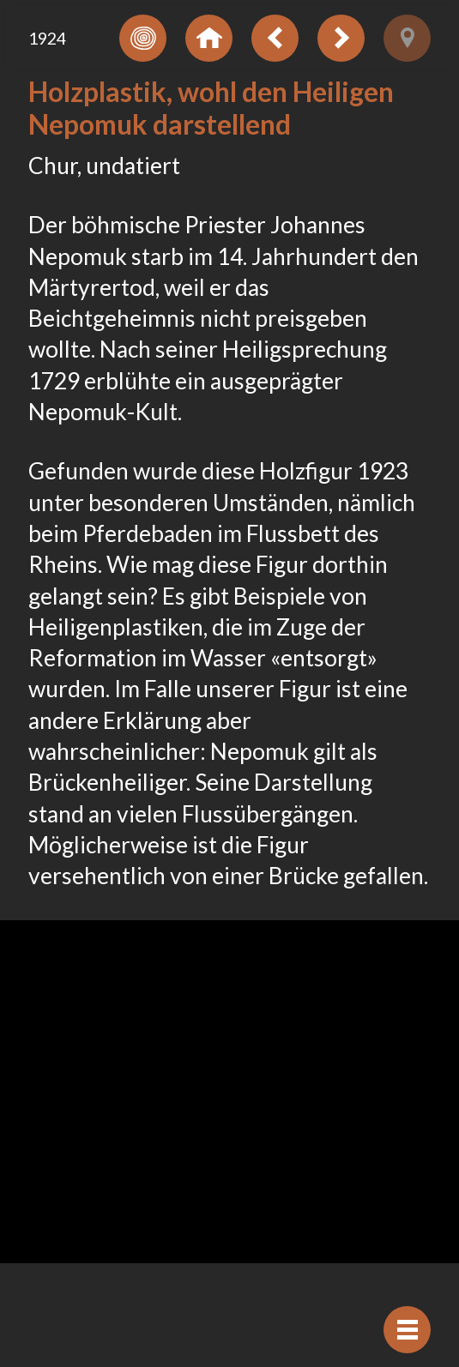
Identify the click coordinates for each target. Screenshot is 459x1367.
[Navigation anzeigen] (407, 1329)
